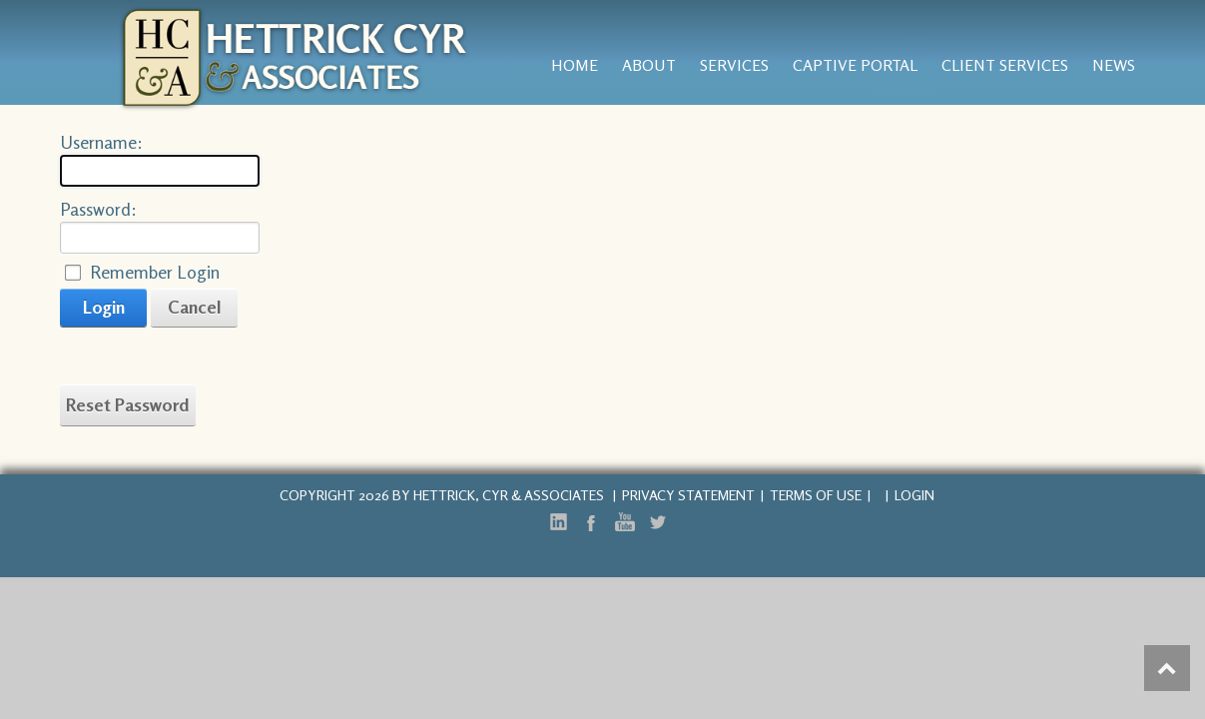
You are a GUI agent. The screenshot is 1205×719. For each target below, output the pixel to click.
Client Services (1004, 65)
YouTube (624, 522)
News (1113, 65)
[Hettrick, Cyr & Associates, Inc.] (295, 56)
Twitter (657, 522)
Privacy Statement (688, 494)
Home (574, 65)
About (649, 65)
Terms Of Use (816, 494)
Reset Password (128, 404)
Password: (98, 209)
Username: (101, 142)
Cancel (195, 307)
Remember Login (155, 272)
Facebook (591, 522)
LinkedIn (558, 522)
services (734, 65)
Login (104, 307)
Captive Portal (855, 65)
